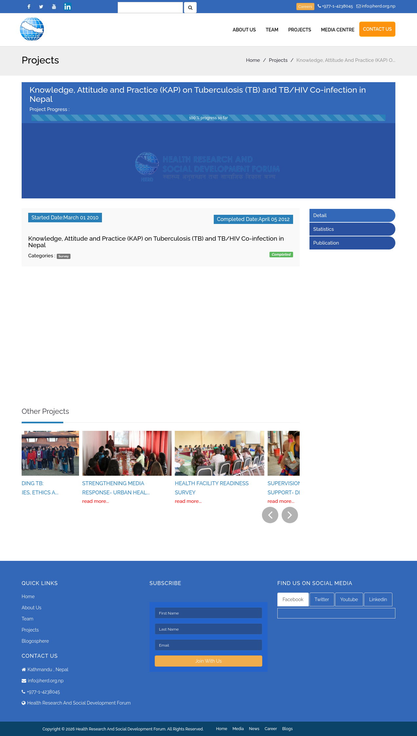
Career (271, 729)
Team (272, 29)
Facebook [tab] (293, 599)
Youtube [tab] (349, 599)
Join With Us (208, 661)
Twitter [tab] (322, 599)
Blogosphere (35, 641)
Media (238, 729)
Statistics (323, 229)
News (254, 729)
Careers (305, 6)
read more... (35, 501)
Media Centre (337, 29)
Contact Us (377, 29)
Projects (299, 29)
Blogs (287, 729)
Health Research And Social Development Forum (79, 703)
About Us (244, 29)
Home (253, 60)
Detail (320, 215)
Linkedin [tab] (378, 599)
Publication (326, 243)
